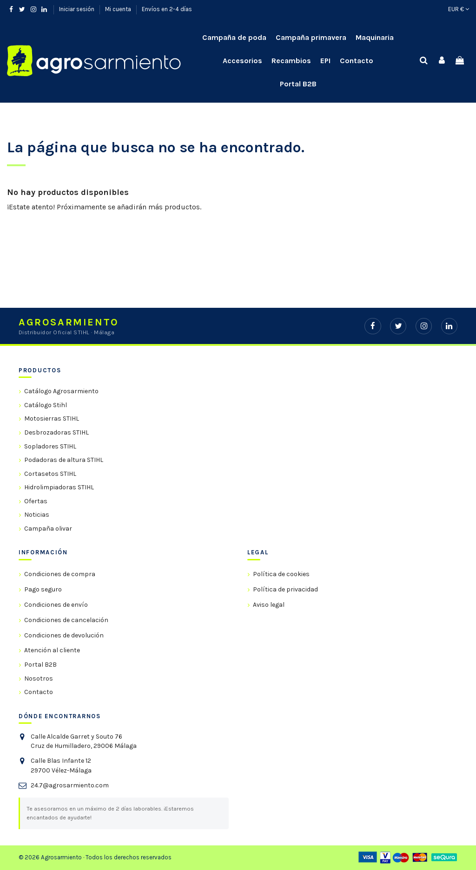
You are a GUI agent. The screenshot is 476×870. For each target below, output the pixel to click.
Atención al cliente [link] (52, 650)
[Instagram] (424, 326)
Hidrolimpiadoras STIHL (59, 487)
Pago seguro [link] (43, 589)
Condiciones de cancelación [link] (66, 620)
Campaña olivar (48, 528)
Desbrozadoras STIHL (56, 432)
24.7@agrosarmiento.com (70, 785)
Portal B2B (40, 665)
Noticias (36, 515)
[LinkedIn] (449, 326)
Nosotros (38, 678)
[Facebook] (372, 326)
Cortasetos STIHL (50, 474)
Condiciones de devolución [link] (64, 635)
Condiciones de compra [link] (59, 574)
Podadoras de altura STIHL (63, 460)
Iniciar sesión (77, 9)
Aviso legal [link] (268, 605)
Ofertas (35, 501)
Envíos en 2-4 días (167, 9)
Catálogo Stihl (45, 405)
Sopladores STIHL (50, 446)
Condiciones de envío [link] (56, 605)
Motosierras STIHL (51, 418)
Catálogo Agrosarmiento (61, 391)
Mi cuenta (118, 9)
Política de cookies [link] (281, 574)
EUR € (458, 9)
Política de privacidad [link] (285, 589)
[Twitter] (398, 326)
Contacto (38, 692)
